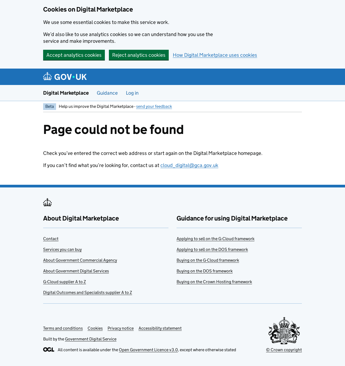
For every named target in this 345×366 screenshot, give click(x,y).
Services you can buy (62, 249)
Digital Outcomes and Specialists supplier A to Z (87, 292)
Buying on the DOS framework (205, 270)
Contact (50, 238)
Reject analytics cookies (138, 55)
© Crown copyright (284, 349)
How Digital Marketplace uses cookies (215, 55)
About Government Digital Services (76, 270)
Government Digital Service (90, 339)
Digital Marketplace (66, 93)
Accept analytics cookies (74, 55)
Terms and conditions (63, 328)
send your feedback (154, 106)
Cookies (95, 328)
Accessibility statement (160, 328)
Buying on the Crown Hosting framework (214, 281)
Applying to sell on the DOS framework (212, 249)
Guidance (107, 93)
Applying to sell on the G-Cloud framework (215, 238)
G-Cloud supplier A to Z (64, 281)
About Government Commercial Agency (80, 260)
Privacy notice (121, 328)
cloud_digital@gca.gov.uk (189, 165)
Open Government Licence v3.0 (148, 349)
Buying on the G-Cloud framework (208, 260)
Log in (132, 93)
